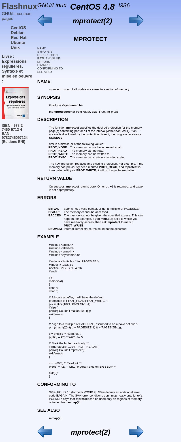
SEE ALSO (44, 71)
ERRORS (43, 61)
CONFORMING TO (50, 68)
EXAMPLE (44, 65)
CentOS (18, 27)
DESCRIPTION (47, 55)
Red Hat (19, 37)
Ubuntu (18, 42)
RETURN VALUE (48, 58)
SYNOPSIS (45, 51)
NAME (41, 48)
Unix (15, 47)
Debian (18, 32)
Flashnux (19, 6)
